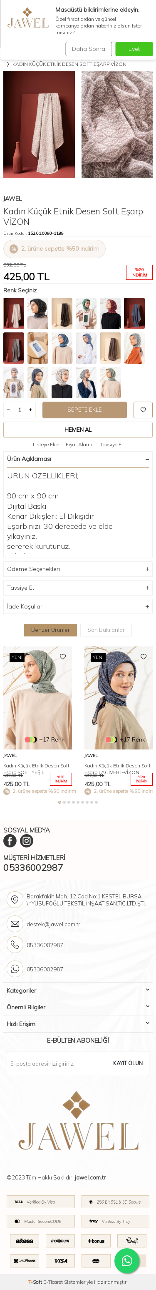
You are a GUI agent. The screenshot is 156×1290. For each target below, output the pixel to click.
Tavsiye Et (111, 444)
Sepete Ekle (84, 409)
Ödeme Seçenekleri (78, 569)
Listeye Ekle (46, 444)
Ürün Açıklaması (78, 459)
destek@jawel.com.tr (53, 924)
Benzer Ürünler (50, 629)
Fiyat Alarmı (80, 444)
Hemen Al (78, 429)
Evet (134, 49)
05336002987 (33, 867)
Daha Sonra (88, 49)
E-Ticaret (53, 1282)
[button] (59, 802)
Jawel (12, 198)
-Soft (35, 1282)
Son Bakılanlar (106, 629)
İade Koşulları (78, 607)
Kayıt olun (128, 1063)
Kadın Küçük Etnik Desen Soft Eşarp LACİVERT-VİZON (117, 768)
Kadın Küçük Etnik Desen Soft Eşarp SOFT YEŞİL (36, 768)
